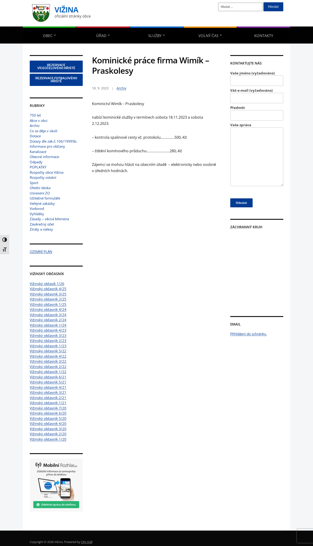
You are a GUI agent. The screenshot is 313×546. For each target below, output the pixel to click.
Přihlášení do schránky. (248, 334)
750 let (35, 115)
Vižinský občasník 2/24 (48, 319)
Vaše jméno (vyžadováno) (256, 78)
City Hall (86, 542)
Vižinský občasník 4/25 (48, 288)
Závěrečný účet (42, 224)
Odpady (36, 162)
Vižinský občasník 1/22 (48, 371)
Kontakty (263, 35)
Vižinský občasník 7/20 (48, 408)
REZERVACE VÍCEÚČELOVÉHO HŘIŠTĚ (56, 66)
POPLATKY (38, 167)
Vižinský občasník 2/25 (48, 299)
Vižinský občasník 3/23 (48, 335)
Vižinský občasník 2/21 (48, 397)
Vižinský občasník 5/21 (48, 382)
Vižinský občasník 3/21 (48, 392)
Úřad (101, 35)
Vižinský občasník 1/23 (48, 345)
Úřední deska (40, 187)
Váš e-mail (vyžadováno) (256, 95)
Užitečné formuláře (45, 198)
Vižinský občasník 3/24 (48, 314)
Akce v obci (38, 120)
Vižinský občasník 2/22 (48, 366)
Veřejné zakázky (42, 203)
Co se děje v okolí (43, 131)
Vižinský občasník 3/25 (48, 294)
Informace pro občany (47, 146)
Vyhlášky (37, 213)
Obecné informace (44, 156)
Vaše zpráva (256, 154)
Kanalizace (38, 151)
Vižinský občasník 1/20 (48, 439)
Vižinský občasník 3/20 (48, 428)
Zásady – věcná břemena (49, 219)
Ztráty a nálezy (41, 229)
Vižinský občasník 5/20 (48, 418)
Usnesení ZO (40, 193)
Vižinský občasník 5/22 (48, 351)
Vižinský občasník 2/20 (48, 434)
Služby (155, 35)
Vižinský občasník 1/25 (48, 304)
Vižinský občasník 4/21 (48, 387)
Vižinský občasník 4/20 (48, 423)
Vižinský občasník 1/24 (48, 325)
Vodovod (37, 208)
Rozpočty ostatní (43, 177)
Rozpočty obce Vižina (46, 172)
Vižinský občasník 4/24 (48, 309)
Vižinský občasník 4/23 (48, 330)
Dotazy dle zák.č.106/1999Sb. (53, 141)
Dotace (35, 136)
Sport (34, 182)
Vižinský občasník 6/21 (48, 377)
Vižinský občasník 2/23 (48, 340)
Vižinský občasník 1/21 (48, 402)
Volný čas (208, 35)
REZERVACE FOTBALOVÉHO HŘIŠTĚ (56, 79)
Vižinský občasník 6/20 (48, 413)
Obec (48, 35)
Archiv (35, 125)
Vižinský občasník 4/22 (48, 356)
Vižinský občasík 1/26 (47, 283)
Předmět (256, 113)
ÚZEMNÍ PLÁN (41, 251)
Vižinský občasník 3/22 (48, 361)
